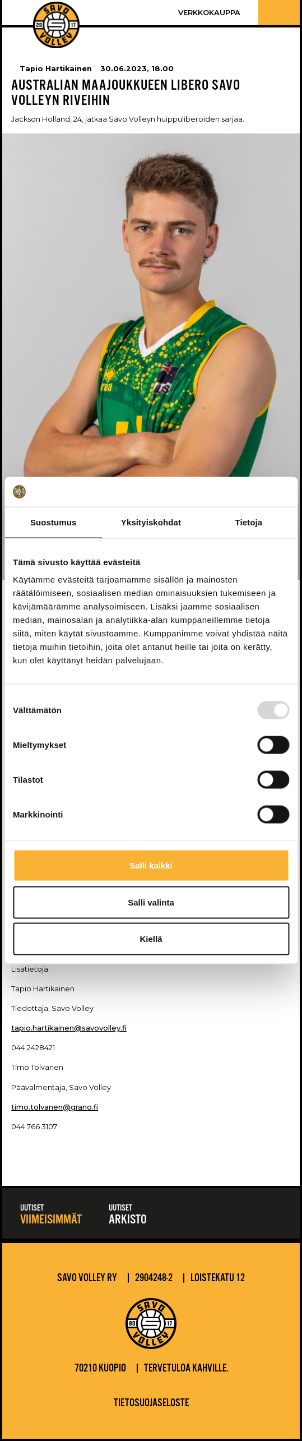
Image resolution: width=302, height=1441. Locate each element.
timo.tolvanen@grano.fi (54, 1107)
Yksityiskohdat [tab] (151, 521)
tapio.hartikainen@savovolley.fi (69, 1028)
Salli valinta (151, 902)
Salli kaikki (151, 865)
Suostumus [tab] (53, 521)
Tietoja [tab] (248, 521)
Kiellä (151, 939)
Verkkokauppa (209, 12)
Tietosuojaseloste (151, 1403)
